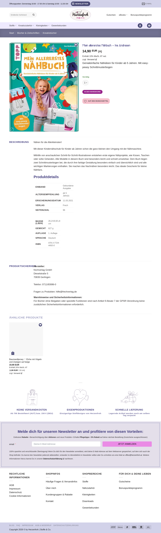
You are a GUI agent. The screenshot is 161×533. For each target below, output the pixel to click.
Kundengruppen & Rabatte (59, 494)
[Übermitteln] (34, 15)
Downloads (88, 501)
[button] (80, 4)
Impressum (14, 488)
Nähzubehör (88, 488)
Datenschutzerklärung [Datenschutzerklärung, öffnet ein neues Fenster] (53, 459)
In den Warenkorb (92, 92)
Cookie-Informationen (20, 496)
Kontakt (50, 501)
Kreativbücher (50, 33)
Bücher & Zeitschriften (28, 33)
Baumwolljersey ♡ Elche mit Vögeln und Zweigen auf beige (25, 360)
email (11, 444)
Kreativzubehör (26, 25)
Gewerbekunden (58, 25)
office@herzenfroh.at (133, 455)
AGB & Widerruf (43, 525)
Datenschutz (15, 492)
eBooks (123, 15)
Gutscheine (124, 481)
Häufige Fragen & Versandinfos (61, 481)
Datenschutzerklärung (66, 525)
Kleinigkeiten (42, 25)
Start (11, 33)
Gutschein (111, 15)
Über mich (51, 488)
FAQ (18, 525)
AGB (11, 485)
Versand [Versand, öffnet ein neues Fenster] (92, 59)
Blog (11, 525)
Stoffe (12, 25)
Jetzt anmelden (127, 444)
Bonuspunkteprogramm (141, 15)
